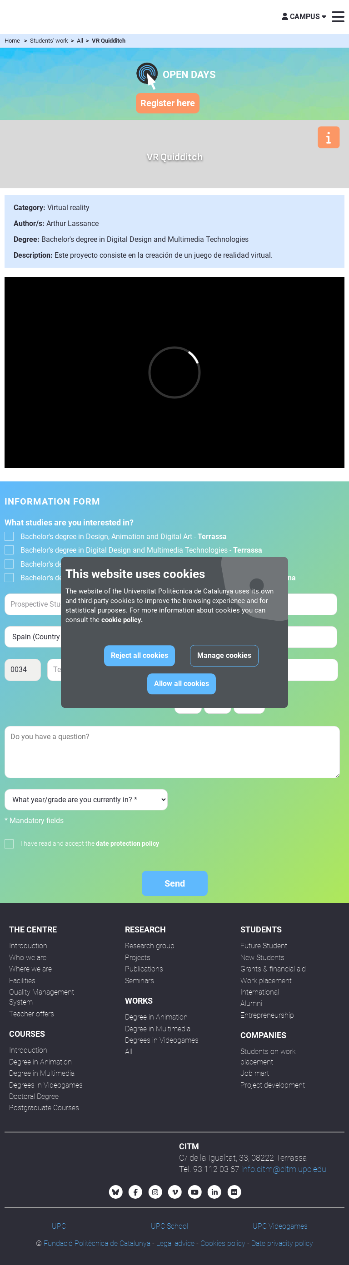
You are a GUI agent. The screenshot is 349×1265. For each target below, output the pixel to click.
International (259, 992)
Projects (137, 957)
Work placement (266, 980)
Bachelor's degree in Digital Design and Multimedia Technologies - (141, 550)
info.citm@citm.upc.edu (283, 1169)
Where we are (30, 969)
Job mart (254, 1073)
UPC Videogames (280, 1226)
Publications (144, 969)
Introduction (28, 945)
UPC (59, 1226)
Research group (149, 945)
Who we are (27, 957)
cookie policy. (122, 620)
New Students (262, 957)
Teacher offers (31, 1014)
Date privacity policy (282, 1243)
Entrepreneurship (267, 1015)
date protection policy (127, 843)
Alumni (251, 1003)
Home (12, 40)
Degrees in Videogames (46, 1085)
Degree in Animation (40, 1062)
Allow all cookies (181, 684)
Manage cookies (224, 656)
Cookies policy (222, 1243)
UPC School (169, 1226)
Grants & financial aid (273, 969)
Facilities (22, 980)
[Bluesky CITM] (116, 1192)
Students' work (50, 40)
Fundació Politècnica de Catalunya (97, 1243)
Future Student (263, 945)
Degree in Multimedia (42, 1073)
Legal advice (175, 1243)
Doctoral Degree (34, 1096)
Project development (272, 1085)
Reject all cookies (139, 656)
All (81, 40)
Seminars (139, 980)
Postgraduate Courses (44, 1107)
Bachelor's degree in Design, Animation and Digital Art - (123, 536)
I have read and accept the (89, 843)
